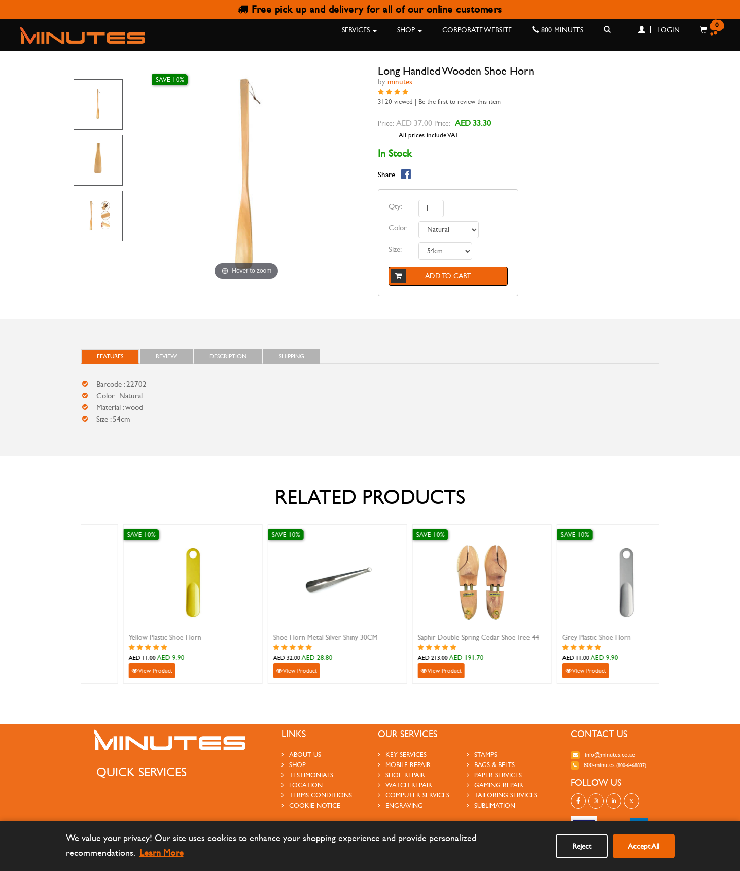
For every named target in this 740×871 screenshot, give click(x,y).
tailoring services (502, 795)
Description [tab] (227, 356)
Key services (402, 755)
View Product (112, 670)
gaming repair (495, 785)
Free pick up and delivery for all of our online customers (370, 9)
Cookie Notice (310, 806)
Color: (399, 227)
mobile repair (404, 765)
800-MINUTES (557, 30)
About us (301, 755)
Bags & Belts (491, 765)
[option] (98, 104)
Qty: (395, 206)
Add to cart (431, 276)
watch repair (405, 785)
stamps (482, 755)
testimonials (307, 775)
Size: (395, 249)
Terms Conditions (316, 795)
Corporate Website (477, 30)
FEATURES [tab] (110, 356)
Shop (409, 30)
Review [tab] (166, 356)
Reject (581, 846)
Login (659, 30)
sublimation (491, 806)
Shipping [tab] (291, 356)
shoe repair (401, 775)
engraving (400, 806)
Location (302, 785)
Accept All (643, 846)
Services (359, 30)
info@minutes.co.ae (603, 754)
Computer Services (413, 795)
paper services (494, 775)
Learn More (161, 853)
